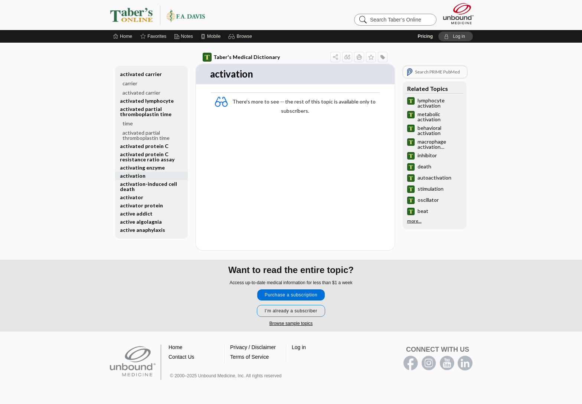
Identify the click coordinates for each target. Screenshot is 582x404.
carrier (129, 83)
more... (414, 221)
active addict (136, 213)
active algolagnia (141, 222)
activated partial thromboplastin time (145, 111)
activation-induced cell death (148, 186)
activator (131, 197)
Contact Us (181, 357)
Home (175, 347)
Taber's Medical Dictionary (241, 57)
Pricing (425, 36)
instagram (428, 363)
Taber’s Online (202, 15)
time (127, 123)
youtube (446, 363)
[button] (241, 36)
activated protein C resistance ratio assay (147, 156)
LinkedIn (465, 363)
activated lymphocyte (147, 101)
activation (133, 176)
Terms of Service (249, 357)
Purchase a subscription (291, 295)
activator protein (141, 205)
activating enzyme (142, 167)
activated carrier (141, 74)
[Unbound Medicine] (458, 13)
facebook (410, 363)
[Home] (122, 36)
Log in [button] (299, 347)
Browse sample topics (291, 323)
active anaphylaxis (142, 230)
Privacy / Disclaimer (253, 347)
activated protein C (144, 146)
